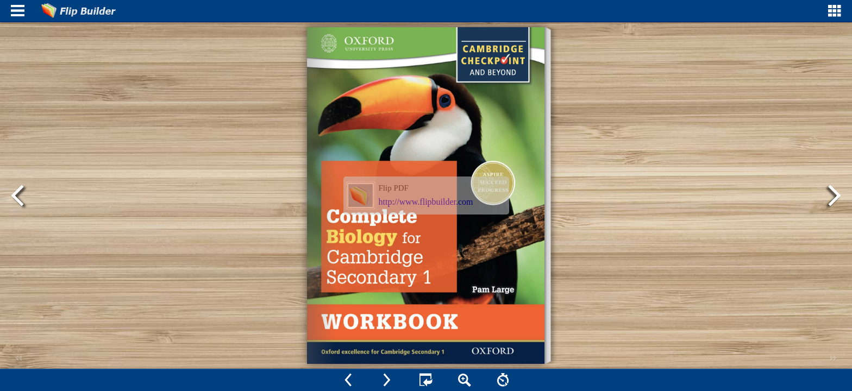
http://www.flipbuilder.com (426, 201)
